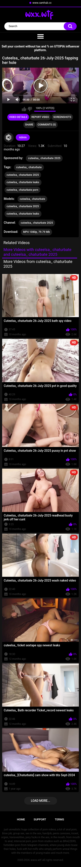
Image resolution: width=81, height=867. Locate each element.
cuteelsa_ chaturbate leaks (23, 182)
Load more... (40, 800)
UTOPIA (59, 46)
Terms (59, 819)
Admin (23, 137)
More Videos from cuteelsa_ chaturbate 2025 (37, 264)
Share (29, 124)
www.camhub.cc (42, 2)
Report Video (40, 117)
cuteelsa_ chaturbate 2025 (44, 158)
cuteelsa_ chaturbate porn (22, 189)
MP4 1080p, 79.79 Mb (36, 231)
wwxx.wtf (35, 860)
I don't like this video (29, 109)
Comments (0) (47, 124)
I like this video (24, 109)
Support (40, 819)
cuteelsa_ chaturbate (29, 167)
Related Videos (16, 242)
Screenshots (62, 117)
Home (21, 819)
